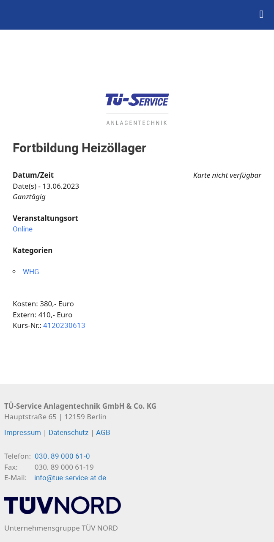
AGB (103, 432)
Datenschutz (68, 432)
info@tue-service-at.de (70, 477)
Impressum (22, 432)
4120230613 (64, 325)
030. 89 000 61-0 (62, 456)
